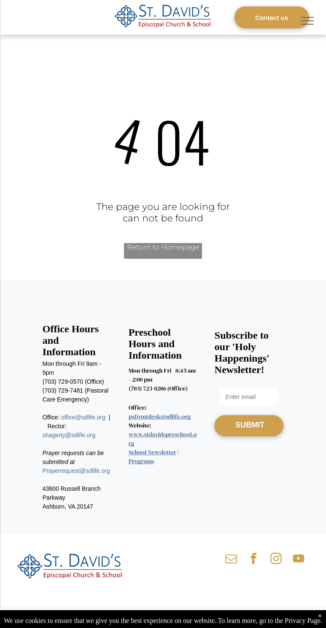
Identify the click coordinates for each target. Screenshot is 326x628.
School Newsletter (152, 452)
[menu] (307, 21)
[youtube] (298, 559)
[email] (230, 559)
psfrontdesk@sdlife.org (160, 416)
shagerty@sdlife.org (69, 435)
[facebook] (253, 559)
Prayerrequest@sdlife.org (76, 470)
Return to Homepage (163, 247)
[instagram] (275, 559)
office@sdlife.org (83, 417)
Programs (141, 461)
